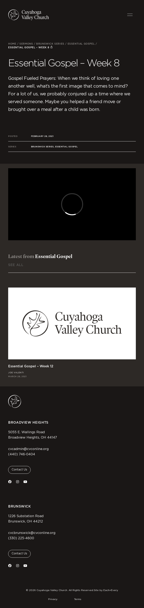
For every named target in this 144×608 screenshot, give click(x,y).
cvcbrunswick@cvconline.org (31, 533)
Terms (77, 599)
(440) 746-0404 (21, 454)
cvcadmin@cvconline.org (28, 449)
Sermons (26, 43)
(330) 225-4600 (21, 538)
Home (12, 43)
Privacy (52, 599)
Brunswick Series (50, 43)
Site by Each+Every (106, 590)
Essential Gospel (81, 43)
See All (15, 265)
